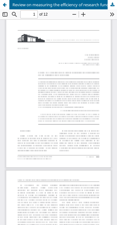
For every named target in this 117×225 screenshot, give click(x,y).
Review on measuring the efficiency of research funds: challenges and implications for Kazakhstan (64, 5)
